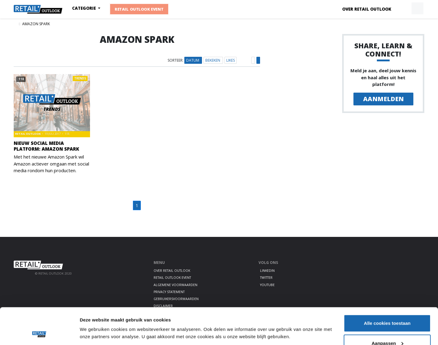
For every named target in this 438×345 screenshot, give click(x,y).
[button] (403, 8)
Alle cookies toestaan (387, 289)
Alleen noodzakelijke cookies (387, 328)
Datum (193, 60)
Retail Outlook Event (139, 9)
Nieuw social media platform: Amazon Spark (46, 146)
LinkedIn (267, 270)
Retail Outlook (28, 134)
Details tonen (94, 319)
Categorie (84, 8)
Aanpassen (387, 309)
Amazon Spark (36, 23)
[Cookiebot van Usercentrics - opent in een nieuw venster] (39, 333)
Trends (80, 78)
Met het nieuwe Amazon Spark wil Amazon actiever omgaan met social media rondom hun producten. (51, 163)
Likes (230, 60)
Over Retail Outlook (366, 9)
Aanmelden (383, 99)
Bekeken (213, 60)
